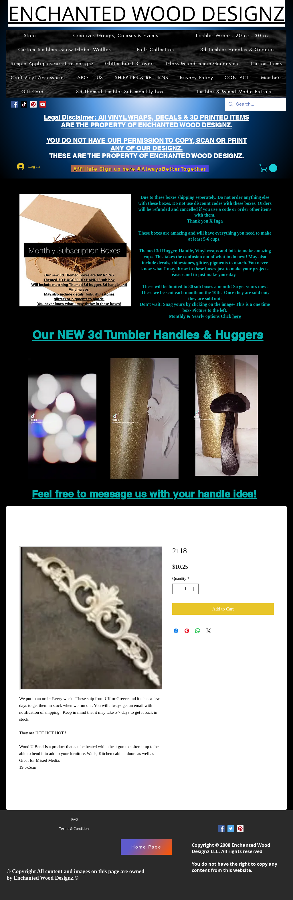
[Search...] (255, 104)
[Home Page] (146, 847)
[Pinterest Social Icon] (33, 104)
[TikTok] (24, 104)
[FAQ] (75, 819)
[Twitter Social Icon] (230, 828)
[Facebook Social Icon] (14, 104)
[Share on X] (208, 630)
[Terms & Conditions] (74, 828)
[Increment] (194, 589)
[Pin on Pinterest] (186, 630)
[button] (269, 168)
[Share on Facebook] (176, 630)
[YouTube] (42, 104)
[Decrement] (176, 589)
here (236, 316)
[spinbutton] (185, 589)
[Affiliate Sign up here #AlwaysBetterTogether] (140, 168)
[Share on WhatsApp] (197, 630)
